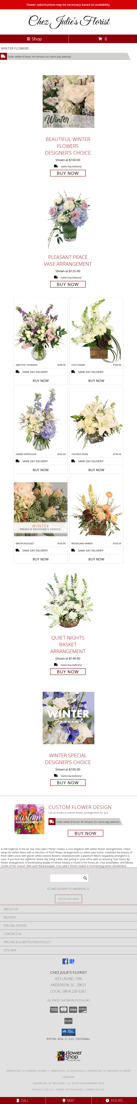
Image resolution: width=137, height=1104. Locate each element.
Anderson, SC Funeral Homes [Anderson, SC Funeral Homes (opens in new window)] (26, 1070)
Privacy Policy (42, 1089)
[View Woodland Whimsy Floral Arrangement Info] (96, 509)
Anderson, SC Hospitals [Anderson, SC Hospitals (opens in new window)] (67, 1070)
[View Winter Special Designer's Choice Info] (68, 718)
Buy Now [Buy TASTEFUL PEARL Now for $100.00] (96, 470)
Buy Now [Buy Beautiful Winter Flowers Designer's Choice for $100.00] (68, 173)
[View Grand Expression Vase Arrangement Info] (40, 420)
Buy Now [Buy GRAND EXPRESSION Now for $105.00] (41, 470)
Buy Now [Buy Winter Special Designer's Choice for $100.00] (68, 783)
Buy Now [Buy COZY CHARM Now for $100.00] (96, 380)
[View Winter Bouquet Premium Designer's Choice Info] (40, 509)
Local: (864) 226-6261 (68, 991)
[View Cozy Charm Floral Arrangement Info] (96, 330)
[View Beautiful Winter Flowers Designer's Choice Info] (68, 101)
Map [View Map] (68, 1100)
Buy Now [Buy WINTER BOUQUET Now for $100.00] (41, 559)
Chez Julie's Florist (68, 22)
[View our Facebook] (65, 963)
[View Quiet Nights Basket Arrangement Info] (68, 600)
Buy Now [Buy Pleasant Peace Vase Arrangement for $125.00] (68, 284)
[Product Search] (69, 878)
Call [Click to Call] (23, 1100)
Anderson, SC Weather (49, 1083)
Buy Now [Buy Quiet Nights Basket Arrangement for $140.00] (68, 672)
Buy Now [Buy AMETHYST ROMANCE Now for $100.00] (41, 380)
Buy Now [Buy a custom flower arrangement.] (86, 833)
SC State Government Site (86, 1083)
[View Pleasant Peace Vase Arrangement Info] (68, 219)
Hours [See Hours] (114, 1100)
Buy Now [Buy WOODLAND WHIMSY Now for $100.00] (96, 559)
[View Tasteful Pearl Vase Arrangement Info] (96, 420)
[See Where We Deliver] (68, 898)
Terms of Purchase (69, 1089)
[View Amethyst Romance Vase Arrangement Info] (40, 330)
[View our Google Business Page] (72, 963)
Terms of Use (95, 1089)
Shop (34, 39)
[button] (68, 1032)
